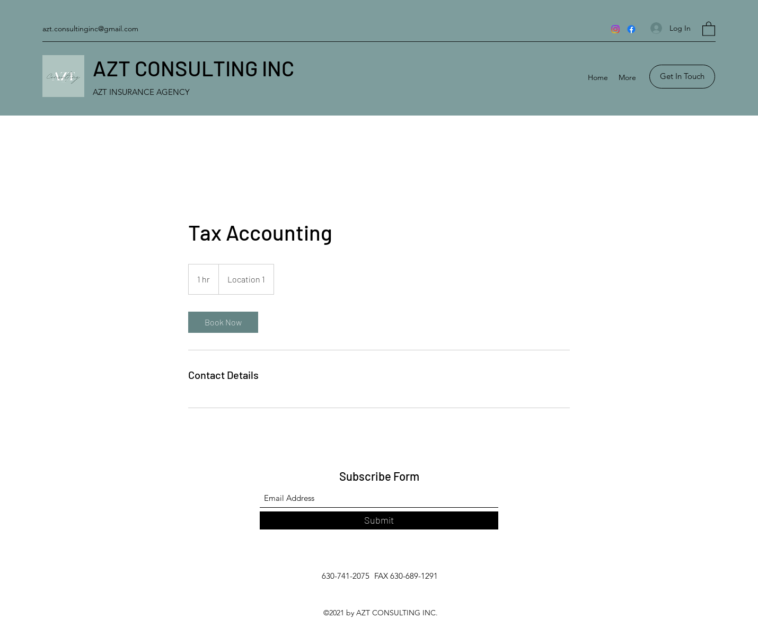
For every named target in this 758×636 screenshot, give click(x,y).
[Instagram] (615, 29)
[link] (223, 322)
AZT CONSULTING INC (193, 68)
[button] (708, 28)
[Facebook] (631, 29)
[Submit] (379, 520)
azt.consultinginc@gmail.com (90, 28)
